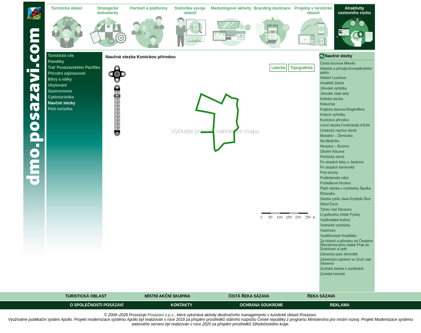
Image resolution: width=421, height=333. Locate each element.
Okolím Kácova (332, 151)
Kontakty (181, 305)
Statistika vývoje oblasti (189, 10)
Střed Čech (329, 204)
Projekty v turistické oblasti (313, 10)
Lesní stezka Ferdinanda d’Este (345, 125)
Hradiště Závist (332, 83)
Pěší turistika (60, 109)
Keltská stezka (331, 99)
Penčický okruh (332, 157)
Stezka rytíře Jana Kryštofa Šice (345, 199)
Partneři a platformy (148, 8)
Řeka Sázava (321, 296)
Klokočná (327, 104)
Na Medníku (329, 141)
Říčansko (327, 193)
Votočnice (328, 230)
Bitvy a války (60, 79)
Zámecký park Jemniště (339, 254)
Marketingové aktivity (231, 8)
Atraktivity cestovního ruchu (354, 10)
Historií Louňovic (333, 78)
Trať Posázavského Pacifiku (74, 67)
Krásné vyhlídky (332, 114)
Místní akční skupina (167, 296)
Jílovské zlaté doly (334, 93)
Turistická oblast (66, 8)
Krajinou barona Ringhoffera (342, 109)
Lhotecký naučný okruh (338, 130)
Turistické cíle (61, 55)
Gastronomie (60, 91)
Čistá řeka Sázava (249, 296)
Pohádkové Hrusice (335, 183)
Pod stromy (329, 172)
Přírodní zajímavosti (67, 73)
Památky (56, 61)
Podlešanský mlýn (334, 178)
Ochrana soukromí (261, 305)
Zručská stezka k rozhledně (341, 268)
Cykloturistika (61, 97)
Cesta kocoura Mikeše (338, 63)
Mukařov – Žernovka (336, 136)
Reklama (340, 305)
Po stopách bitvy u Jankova (341, 162)
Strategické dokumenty (107, 10)
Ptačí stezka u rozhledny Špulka (345, 188)
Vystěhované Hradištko (338, 236)
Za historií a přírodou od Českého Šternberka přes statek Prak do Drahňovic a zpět (346, 245)
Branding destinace (272, 8)
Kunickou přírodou (334, 120)
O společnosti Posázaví (96, 305)
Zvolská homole (332, 274)
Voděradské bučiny (335, 220)
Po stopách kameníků (337, 167)
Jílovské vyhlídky (333, 88)
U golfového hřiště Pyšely (340, 215)
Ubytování (57, 85)
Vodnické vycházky (335, 225)
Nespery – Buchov (334, 146)
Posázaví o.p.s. (161, 315)
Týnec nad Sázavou (336, 209)
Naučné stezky (61, 103)
